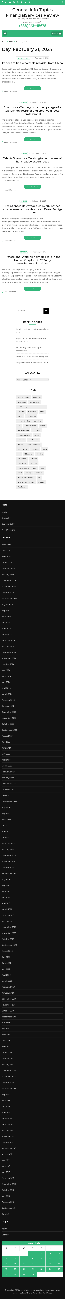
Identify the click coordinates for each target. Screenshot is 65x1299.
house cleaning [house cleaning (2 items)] (23, 430)
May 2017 (6, 1172)
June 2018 (6, 1100)
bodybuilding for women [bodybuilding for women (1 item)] (26, 407)
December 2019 (9, 999)
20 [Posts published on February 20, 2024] (15, 1269)
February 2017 (8, 1178)
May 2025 (6, 622)
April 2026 (6, 556)
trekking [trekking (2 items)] (28, 473)
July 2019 (5, 1028)
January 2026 (8, 574)
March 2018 (7, 1118)
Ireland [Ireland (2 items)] (36, 435)
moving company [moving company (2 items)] (33, 445)
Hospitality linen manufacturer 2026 (32, 362)
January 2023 (8, 777)
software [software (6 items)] (34, 459)
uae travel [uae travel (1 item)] (38, 473)
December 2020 (9, 927)
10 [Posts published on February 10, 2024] (50, 1258)
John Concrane (10, 292)
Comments (8, 524)
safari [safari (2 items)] (45, 449)
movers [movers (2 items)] (20, 445)
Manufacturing (24, 58)
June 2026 (6, 544)
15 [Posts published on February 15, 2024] (32, 1264)
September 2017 (9, 1148)
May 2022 (6, 825)
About (4, 1229)
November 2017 (9, 1136)
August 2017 (7, 1154)
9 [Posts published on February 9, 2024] (41, 1258)
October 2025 (8, 592)
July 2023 (6, 742)
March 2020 (7, 981)
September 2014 (9, 1208)
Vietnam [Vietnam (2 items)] (41, 482)
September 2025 (9, 598)
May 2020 (6, 969)
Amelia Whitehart (11, 91)
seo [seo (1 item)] (19, 454)
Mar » (61, 1243)
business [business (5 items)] (42, 407)
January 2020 (8, 993)
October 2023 (8, 724)
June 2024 (6, 676)
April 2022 (6, 831)
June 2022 (6, 819)
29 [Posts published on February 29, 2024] (33, 1274)
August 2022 (7, 807)
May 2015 (6, 1196)
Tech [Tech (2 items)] (35, 468)
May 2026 (6, 550)
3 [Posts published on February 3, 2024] (50, 1253)
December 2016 (9, 1184)
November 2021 (8, 861)
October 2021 (8, 867)
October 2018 (8, 1082)
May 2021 (6, 897)
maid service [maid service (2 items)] (33, 440)
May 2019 (6, 1040)
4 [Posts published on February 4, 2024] (59, 1253)
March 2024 (7, 694)
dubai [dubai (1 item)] (42, 412)
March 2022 (7, 837)
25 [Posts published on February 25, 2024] (59, 1269)
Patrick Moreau (9, 190)
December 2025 (9, 580)
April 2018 (6, 1112)
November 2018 (9, 1076)
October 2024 (8, 664)
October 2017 (8, 1142)
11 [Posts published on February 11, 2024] (59, 1258)
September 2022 (9, 801)
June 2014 (6, 1214)
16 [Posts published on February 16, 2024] (41, 1264)
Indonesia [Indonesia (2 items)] (36, 430)
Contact (5, 1234)
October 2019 (8, 1011)
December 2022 (9, 783)
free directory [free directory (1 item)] (31, 416)
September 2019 (9, 1017)
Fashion (24, 153)
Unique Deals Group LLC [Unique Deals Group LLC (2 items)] (26, 478)
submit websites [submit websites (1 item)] (23, 468)
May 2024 (6, 682)
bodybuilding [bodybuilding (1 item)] (34, 402)
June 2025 (6, 616)
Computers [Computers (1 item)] (32, 412)
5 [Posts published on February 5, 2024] (6, 1258)
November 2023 (9, 718)
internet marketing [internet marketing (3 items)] (24, 435)
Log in (4, 512)
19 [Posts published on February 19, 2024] (6, 1269)
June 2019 (6, 1034)
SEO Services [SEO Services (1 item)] (22, 459)
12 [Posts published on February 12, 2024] (6, 1264)
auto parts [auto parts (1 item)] (37, 397)
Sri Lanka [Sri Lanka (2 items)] (34, 463)
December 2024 (9, 652)
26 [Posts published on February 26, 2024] (6, 1274)
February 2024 (8, 700)
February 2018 (8, 1124)
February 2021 (8, 915)
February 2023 (8, 772)
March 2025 (7, 634)
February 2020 (8, 987)
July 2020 (6, 957)
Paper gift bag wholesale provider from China (32, 63)
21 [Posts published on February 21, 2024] (24, 1269)
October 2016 (8, 1190)
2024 (11, 42)
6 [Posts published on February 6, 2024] (15, 1258)
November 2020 (9, 933)
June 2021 (6, 891)
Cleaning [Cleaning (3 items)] (21, 412)
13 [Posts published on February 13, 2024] (15, 1264)
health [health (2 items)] (42, 426)
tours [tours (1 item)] (42, 468)
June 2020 (6, 963)
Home (4, 42)
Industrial (24, 252)
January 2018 (7, 1130)
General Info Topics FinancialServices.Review (37, 1290)
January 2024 (8, 706)
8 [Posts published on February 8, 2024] (32, 1258)
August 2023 (7, 736)
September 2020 (9, 945)
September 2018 (9, 1088)
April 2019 (6, 1046)
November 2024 (9, 658)
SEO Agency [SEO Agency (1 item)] (28, 454)
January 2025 (8, 646)
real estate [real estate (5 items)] (34, 449)
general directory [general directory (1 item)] (30, 426)
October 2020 (8, 939)
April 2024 (6, 688)
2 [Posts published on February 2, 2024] (41, 1253)
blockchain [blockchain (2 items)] (22, 402)
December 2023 (9, 712)
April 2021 (6, 903)
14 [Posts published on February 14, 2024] (24, 1264)
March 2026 (7, 562)
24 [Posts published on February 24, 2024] (50, 1269)
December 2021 (9, 855)
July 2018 (6, 1094)
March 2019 (7, 1052)
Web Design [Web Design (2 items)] (22, 487)
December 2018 (9, 1070)
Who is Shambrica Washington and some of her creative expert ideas (32, 160)
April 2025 (6, 628)
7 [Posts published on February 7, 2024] (23, 1258)
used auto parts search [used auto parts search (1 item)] (26, 482)
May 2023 (6, 754)
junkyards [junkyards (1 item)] (21, 440)
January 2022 (8, 849)
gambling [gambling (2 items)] (37, 421)
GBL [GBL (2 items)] (19, 426)
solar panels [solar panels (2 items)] (22, 463)
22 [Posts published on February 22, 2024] (33, 1269)
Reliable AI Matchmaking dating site (32, 356)
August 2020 (7, 951)
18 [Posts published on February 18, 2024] (59, 1264)
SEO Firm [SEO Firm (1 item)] (40, 454)
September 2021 (9, 873)
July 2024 (6, 670)
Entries (6, 518)
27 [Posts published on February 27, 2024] (15, 1274)
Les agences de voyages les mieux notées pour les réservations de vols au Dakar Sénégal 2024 (32, 209)
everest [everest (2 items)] (20, 416)
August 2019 (7, 1022)
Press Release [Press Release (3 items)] (22, 449)
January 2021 (7, 921)
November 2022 (9, 789)
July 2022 (6, 813)
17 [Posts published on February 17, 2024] (50, 1264)
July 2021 (5, 885)
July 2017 (6, 1160)
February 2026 (8, 568)
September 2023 (9, 730)
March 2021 (7, 909)
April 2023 (6, 760)
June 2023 (6, 748)
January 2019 (7, 1064)
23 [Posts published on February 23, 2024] (41, 1269)
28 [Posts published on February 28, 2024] (24, 1274)
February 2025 (8, 640)
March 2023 (7, 766)
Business (24, 102)
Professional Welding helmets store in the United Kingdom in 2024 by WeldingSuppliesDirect (32, 260)
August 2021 (7, 879)
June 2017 (6, 1166)
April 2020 (6, 975)
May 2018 (6, 1106)
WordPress (47, 1293)
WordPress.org (8, 530)
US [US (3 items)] (39, 478)
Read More (32, 88)
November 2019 (8, 1005)
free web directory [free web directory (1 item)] (24, 421)
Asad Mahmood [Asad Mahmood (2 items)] (23, 397)
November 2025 (9, 586)
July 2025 (6, 610)
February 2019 (8, 1058)
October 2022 (8, 795)
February (19, 42)
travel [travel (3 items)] (20, 473)
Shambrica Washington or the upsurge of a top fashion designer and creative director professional (32, 111)
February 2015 (8, 1202)
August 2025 (7, 604)
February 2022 (8, 843)
